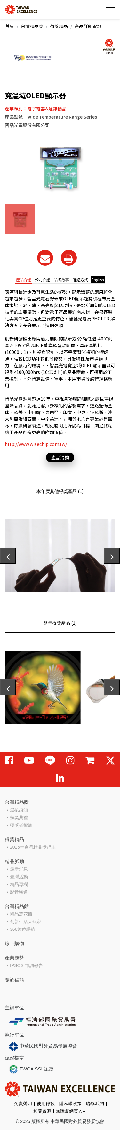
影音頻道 (19, 892)
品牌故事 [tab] (61, 279)
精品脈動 (14, 861)
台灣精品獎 (32, 26)
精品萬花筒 (21, 914)
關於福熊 (14, 979)
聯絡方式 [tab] (80, 279)
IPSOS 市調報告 (26, 965)
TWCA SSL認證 (31, 1069)
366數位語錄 (22, 929)
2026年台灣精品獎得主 (33, 847)
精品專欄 (19, 884)
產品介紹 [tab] (23, 279)
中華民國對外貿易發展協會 (43, 1046)
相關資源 (42, 1111)
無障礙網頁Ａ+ (70, 1111)
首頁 (9, 26)
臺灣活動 (19, 876)
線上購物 (14, 943)
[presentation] (8, 556)
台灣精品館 (17, 906)
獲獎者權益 (21, 825)
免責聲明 (23, 1103)
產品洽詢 (60, 457)
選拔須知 (19, 810)
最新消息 (19, 869)
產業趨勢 (14, 957)
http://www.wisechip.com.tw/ (36, 444)
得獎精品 (59, 26)
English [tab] (98, 279)
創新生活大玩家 (25, 921)
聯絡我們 (95, 1103)
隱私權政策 (70, 1103)
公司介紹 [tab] (42, 279)
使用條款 (46, 1103)
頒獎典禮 (19, 817)
